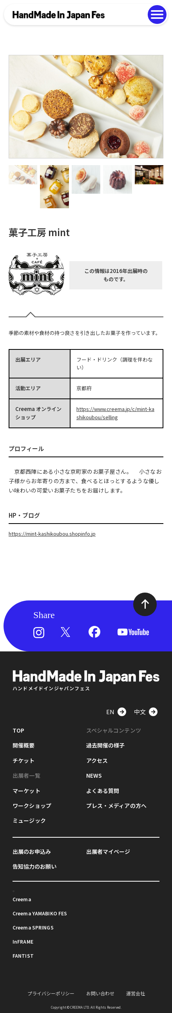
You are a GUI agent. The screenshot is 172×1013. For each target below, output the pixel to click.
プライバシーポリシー (50, 993)
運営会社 (135, 993)
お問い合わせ (100, 993)
